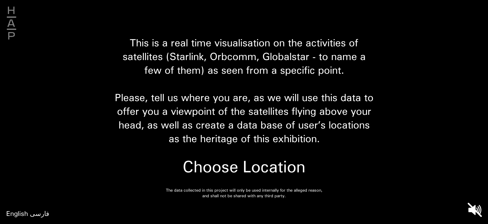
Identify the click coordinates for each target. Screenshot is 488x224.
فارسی (39, 213)
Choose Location (244, 166)
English (17, 213)
